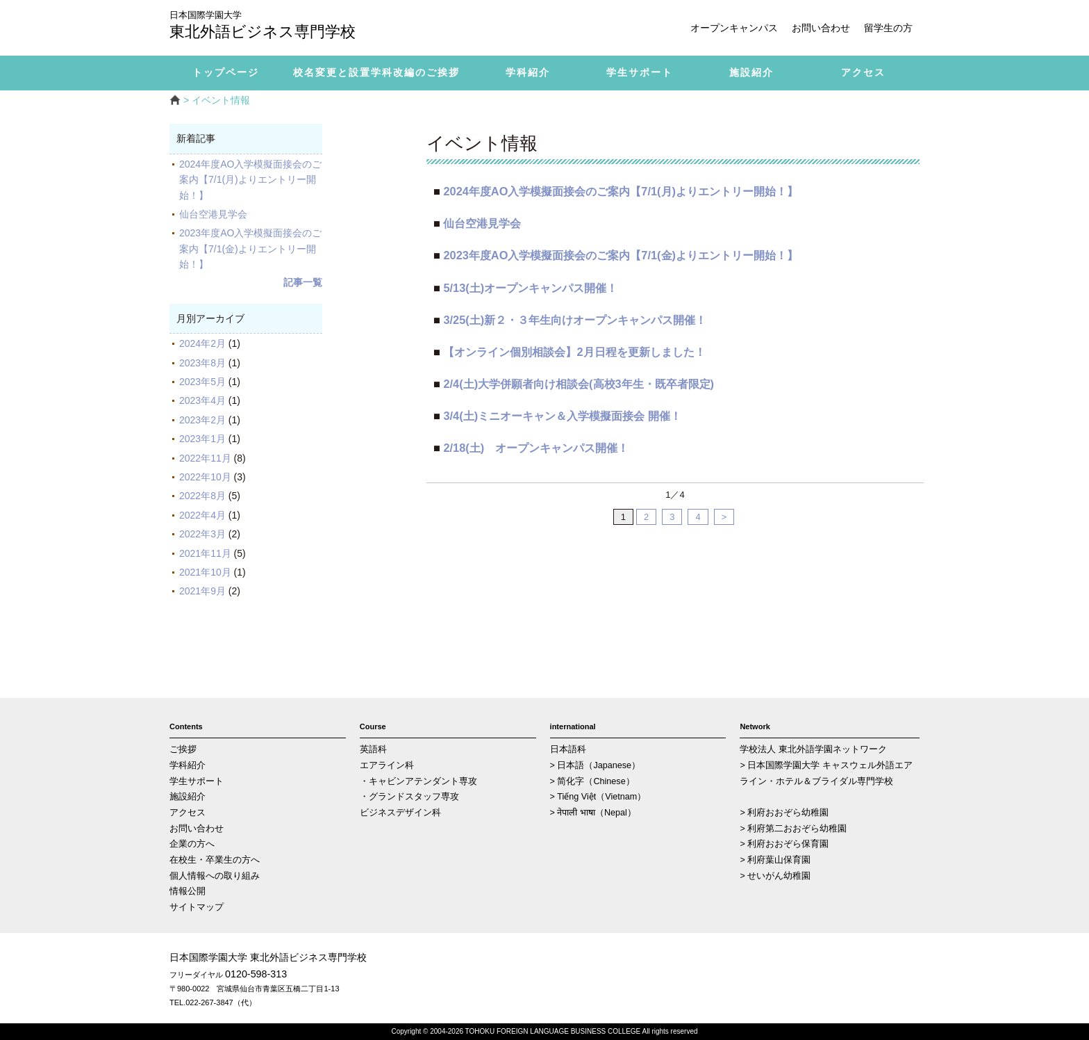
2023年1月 (202, 438)
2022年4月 (202, 515)
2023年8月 (202, 362)
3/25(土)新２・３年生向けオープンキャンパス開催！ (574, 320)
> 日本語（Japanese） (595, 765)
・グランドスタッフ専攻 (409, 797)
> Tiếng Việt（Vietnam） (598, 797)
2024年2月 (202, 343)
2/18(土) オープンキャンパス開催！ (536, 447)
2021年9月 (202, 590)
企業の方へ (192, 844)
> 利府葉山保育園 (775, 860)
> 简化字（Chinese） (592, 781)
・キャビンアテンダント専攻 (418, 781)
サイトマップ (196, 907)
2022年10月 (205, 476)
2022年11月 (205, 458)
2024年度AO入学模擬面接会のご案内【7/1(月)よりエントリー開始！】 (250, 180)
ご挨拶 (183, 749)
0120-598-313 (256, 974)
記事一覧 (302, 282)
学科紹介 (187, 765)
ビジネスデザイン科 (400, 813)
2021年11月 (205, 553)
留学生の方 (888, 27)
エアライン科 (387, 765)
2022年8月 (202, 495)
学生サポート (196, 781)
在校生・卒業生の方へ (214, 860)
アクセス (187, 813)
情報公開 (187, 891)
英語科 (373, 749)
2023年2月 (202, 419)
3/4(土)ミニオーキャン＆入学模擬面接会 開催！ (562, 415)
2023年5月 (202, 381)
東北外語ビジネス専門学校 (273, 26)
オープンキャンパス (734, 27)
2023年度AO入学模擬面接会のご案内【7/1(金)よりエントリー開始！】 (250, 248)
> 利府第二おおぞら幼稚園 (793, 829)
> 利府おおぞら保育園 (784, 844)
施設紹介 (187, 797)
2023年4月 (202, 400)
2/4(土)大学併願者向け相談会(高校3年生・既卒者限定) (578, 383)
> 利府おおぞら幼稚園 (784, 813)
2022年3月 (202, 533)
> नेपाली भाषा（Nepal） (593, 813)
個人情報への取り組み (214, 876)
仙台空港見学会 (218, 214)
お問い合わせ (821, 27)
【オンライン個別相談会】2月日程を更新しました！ (574, 352)
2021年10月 (205, 572)
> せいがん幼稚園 (775, 876)
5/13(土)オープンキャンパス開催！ (530, 288)
